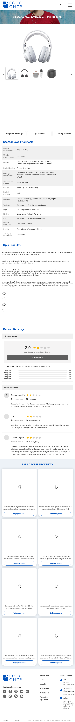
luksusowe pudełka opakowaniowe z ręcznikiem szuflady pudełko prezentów (56, 607)
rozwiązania (44, 688)
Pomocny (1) (33, 399)
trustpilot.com (18, 399)
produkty (43, 684)
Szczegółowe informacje (14, 134)
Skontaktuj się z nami (44, 698)
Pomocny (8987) (34, 420)
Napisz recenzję (37, 357)
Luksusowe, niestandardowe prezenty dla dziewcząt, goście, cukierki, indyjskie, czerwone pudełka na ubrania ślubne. (56, 557)
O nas (42, 680)
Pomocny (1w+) (34, 442)
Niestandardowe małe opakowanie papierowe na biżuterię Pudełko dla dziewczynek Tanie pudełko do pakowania (55, 508)
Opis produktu (39, 134)
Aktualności (44, 693)
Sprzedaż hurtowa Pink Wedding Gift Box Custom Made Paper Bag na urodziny (19, 607)
